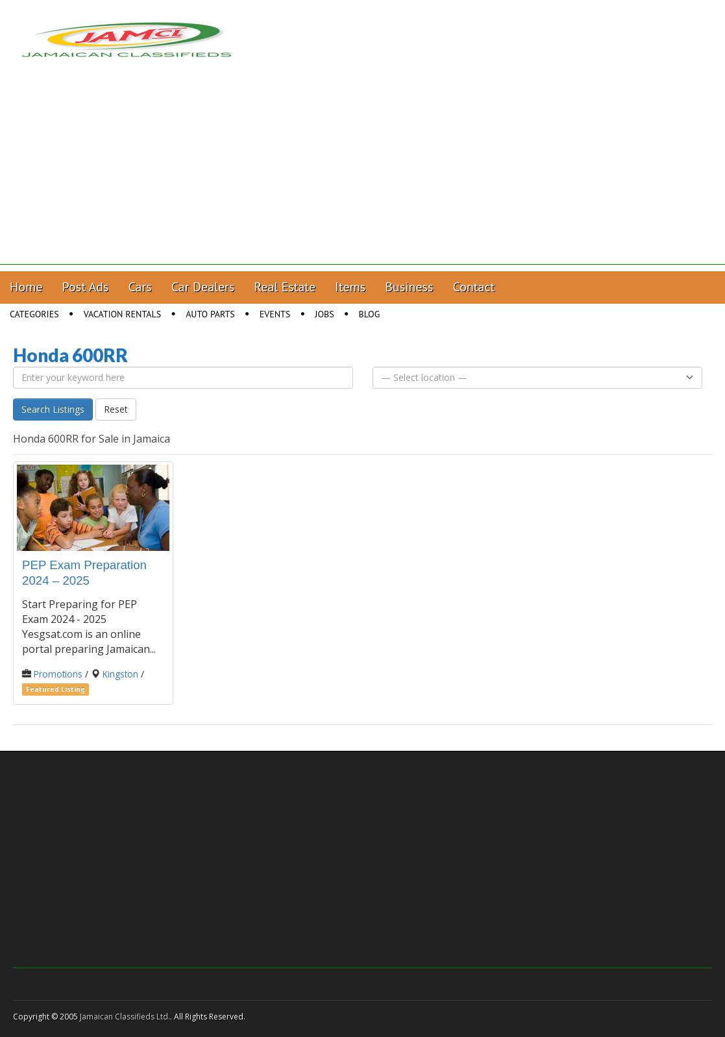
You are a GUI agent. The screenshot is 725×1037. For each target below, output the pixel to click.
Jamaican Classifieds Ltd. (125, 1016)
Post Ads (85, 286)
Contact (473, 286)
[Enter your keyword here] (183, 378)
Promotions (58, 674)
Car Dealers (203, 286)
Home (26, 286)
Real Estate (284, 286)
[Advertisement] (362, 174)
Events (275, 314)
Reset (116, 409)
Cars (140, 286)
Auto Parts (210, 314)
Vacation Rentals (123, 314)
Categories (34, 314)
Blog (369, 314)
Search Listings (52, 409)
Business (409, 286)
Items (350, 286)
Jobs (324, 314)
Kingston (120, 674)
